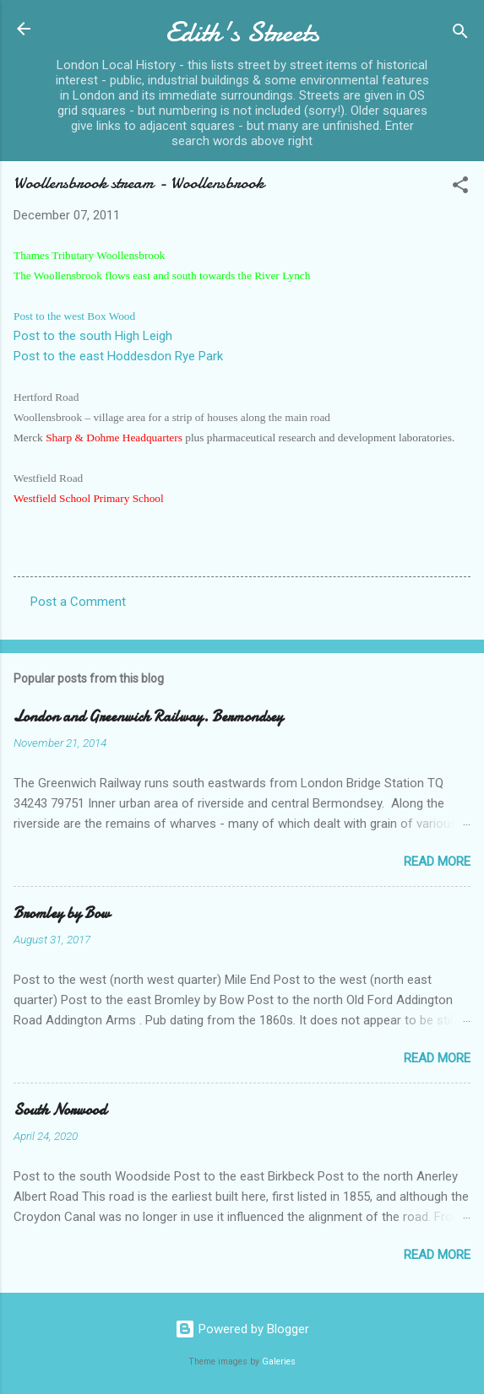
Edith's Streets (242, 32)
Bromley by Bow (62, 913)
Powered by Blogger (242, 1329)
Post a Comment (78, 601)
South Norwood (60, 1110)
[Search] (460, 34)
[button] (460, 188)
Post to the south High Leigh (93, 335)
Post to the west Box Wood (74, 316)
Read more (437, 861)
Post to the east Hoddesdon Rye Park (118, 356)
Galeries (279, 1361)
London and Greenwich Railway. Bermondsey (148, 716)
